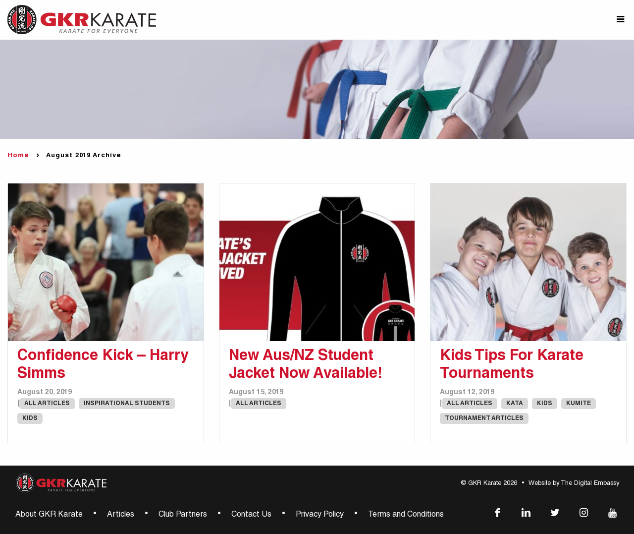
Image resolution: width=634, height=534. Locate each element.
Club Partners (182, 515)
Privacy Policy (320, 515)
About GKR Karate (49, 515)
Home (18, 156)
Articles (120, 515)
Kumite (578, 404)
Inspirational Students (127, 404)
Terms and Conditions (406, 515)
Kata (514, 404)
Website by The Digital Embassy (573, 483)
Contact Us (251, 515)
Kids (30, 418)
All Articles (47, 404)
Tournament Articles (484, 418)
